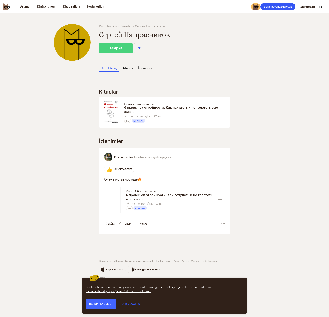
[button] (139, 48)
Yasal (176, 260)
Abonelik (148, 260)
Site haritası (210, 260)
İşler (168, 260)
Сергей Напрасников (139, 103)
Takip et (116, 48)
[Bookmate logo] (6, 6)
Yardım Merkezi (191, 260)
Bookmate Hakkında (111, 260)
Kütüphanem (133, 260)
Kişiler (159, 260)
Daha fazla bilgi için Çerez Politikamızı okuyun (118, 290)
